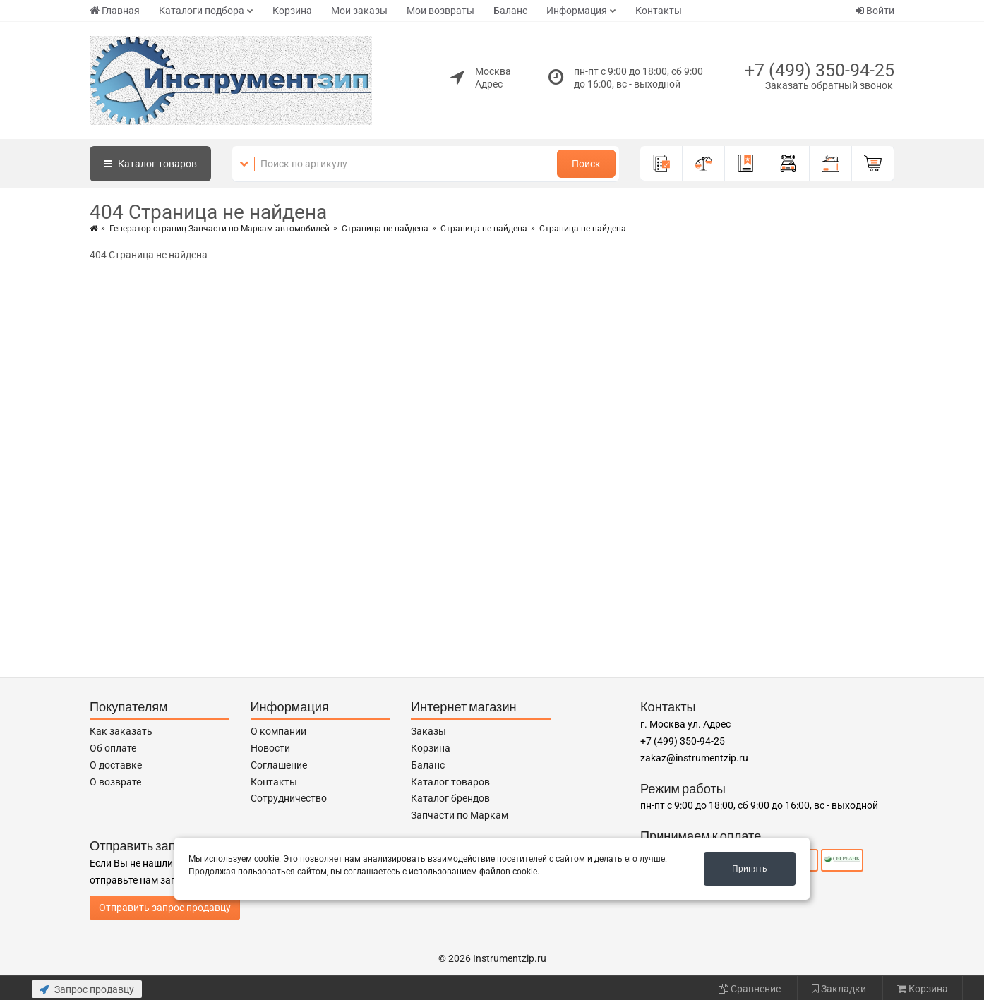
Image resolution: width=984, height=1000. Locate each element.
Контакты (658, 10)
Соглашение (279, 765)
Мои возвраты (440, 10)
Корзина (292, 10)
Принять (749, 869)
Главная (115, 10)
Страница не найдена (385, 229)
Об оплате (113, 748)
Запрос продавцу (87, 989)
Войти (875, 10)
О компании (278, 731)
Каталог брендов (450, 798)
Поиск (586, 163)
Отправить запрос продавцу (165, 907)
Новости (270, 748)
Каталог (150, 163)
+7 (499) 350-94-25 (819, 70)
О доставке (116, 765)
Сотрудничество (289, 798)
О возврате (115, 782)
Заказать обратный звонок (829, 85)
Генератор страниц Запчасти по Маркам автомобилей (219, 229)
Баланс (510, 10)
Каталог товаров (450, 782)
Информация (576, 10)
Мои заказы (359, 10)
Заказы (428, 731)
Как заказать (121, 731)
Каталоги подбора (201, 10)
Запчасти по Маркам (459, 815)
